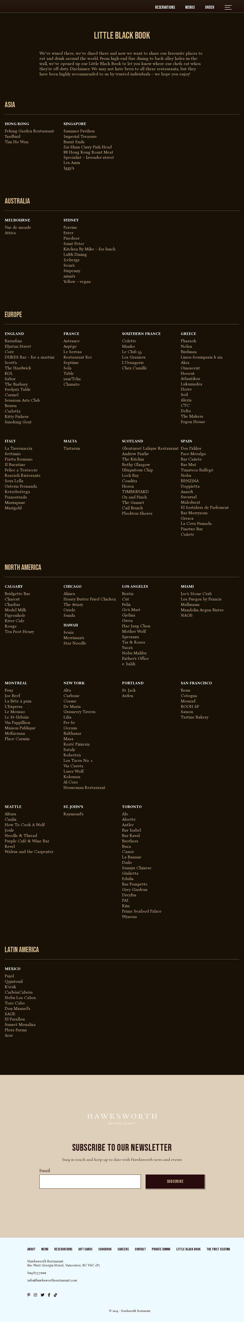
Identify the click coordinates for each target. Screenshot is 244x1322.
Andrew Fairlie (135, 453)
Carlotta (13, 411)
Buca (126, 846)
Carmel (11, 394)
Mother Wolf (134, 631)
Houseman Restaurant (84, 787)
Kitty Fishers (17, 416)
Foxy (9, 690)
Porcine (70, 227)
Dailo (127, 862)
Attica (10, 232)
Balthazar (72, 733)
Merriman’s (73, 637)
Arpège (70, 346)
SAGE (10, 1013)
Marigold (13, 507)
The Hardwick (18, 368)
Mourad (188, 701)
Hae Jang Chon (136, 625)
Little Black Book (188, 1249)
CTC (185, 405)
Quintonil (14, 981)
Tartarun (71, 448)
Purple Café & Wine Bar (27, 841)
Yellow (69, 281)
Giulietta (130, 873)
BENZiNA (190, 480)
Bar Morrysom (194, 512)
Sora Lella (14, 480)
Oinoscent (190, 368)
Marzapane (15, 502)
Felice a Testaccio (21, 470)
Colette (129, 340)
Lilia (67, 717)
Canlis (11, 819)
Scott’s (11, 362)
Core (9, 351)
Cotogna (189, 695)
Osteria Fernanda (21, 486)
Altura (10, 813)
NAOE (187, 615)
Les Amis (71, 162)
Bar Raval (131, 835)
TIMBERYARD (135, 491)
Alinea (69, 593)
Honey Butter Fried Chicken (89, 599)
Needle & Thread (21, 835)
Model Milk (15, 609)
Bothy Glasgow (136, 464)
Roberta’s (72, 755)
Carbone (71, 695)
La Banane (131, 857)
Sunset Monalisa (20, 1024)
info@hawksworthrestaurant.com (52, 1280)
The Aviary (73, 604)
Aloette (129, 819)
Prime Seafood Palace (142, 911)
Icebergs (71, 259)
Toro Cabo (15, 1003)
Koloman (71, 776)
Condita (129, 480)
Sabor (10, 378)
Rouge (11, 626)
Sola (67, 368)
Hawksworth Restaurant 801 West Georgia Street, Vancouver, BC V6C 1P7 (63, 1263)
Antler (128, 824)
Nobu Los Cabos (20, 997)
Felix (126, 604)
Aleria (186, 400)
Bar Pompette (134, 884)
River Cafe (14, 620)
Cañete (187, 534)
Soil (184, 394)
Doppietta (190, 486)
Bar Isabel (131, 830)
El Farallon (15, 1019)
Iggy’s (68, 168)
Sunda (69, 615)
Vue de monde (18, 227)
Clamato (71, 384)
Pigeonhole (15, 615)
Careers (123, 1249)
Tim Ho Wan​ (16, 141)
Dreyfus (129, 895)
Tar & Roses (133, 642)
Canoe (128, 851)
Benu (185, 690)
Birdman (189, 351)
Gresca (187, 518)
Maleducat (190, 502)
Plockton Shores (137, 513)
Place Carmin (17, 738)
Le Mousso (15, 711)
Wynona (129, 916)
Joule (9, 830)
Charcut (12, 599)
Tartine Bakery (194, 717)
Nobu (186, 475)
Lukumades (191, 384)
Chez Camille (134, 368)
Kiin (126, 905)
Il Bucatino (15, 464)
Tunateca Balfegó (197, 470)
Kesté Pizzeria (76, 744)
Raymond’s (73, 813)
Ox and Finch (134, 497)
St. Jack (129, 690)
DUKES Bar (15, 357)
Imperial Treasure (80, 136)
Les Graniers (134, 357)
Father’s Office (135, 658)
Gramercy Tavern (79, 711)
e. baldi (128, 663)
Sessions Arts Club (22, 400)
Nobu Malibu (134, 653)
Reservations (165, 7)
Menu (44, 1249)
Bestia (128, 593)
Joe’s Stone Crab (196, 593)
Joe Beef (12, 695)
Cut (125, 599)
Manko (128, 346)
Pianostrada (16, 497)
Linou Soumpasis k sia (202, 357)
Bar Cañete (191, 459)
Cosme (69, 701)
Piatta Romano (19, 459)
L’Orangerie (133, 362)
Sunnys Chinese (136, 867)
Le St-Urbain (17, 717)
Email (44, 1170)
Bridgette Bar (17, 593)
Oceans (70, 727)
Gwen (127, 620)
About (31, 1249)
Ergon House (193, 421)
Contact (140, 1249)
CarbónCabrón (19, 992)
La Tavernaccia (18, 448)
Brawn (11, 405)
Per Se (69, 722)
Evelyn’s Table (18, 389)
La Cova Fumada (196, 523)
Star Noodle (74, 643)
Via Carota (73, 765)
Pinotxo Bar (192, 528)
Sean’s (69, 265)
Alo (125, 813)
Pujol (9, 976)
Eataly (69, 749)
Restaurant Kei (77, 357)
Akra (185, 362)
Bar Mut (188, 464)
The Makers (192, 416)
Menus (190, 7)
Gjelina (128, 615)
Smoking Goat (18, 421)
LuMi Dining (75, 254)
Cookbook (105, 1249)
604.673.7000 (36, 1273)
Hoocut (188, 373)
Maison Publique (20, 727)
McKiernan (15, 733)
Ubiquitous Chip (137, 470)
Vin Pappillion (17, 722)
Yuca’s (127, 647)
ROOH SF (190, 706)
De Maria (72, 706)
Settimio (13, 453)
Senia (68, 632)
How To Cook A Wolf (25, 824)
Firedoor (71, 238)
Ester (68, 232)
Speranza (130, 636)
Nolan (186, 346)
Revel (10, 846)
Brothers (130, 841)
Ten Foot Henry (19, 631)
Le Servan (72, 351)
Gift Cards (85, 1249)
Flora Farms (16, 1029)
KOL (9, 373)
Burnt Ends (73, 141)
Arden (127, 695)
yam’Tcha (72, 378)
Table (68, 373)
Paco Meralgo (193, 453)
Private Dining (161, 1249)
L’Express (13, 706)
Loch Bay (130, 475)
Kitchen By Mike (78, 249)
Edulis (128, 878)
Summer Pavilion (79, 131)
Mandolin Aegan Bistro (202, 609)
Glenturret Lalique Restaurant (150, 448)
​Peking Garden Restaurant (29, 131)
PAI (125, 900)
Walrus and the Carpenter (29, 851)
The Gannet (133, 502)
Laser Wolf (73, 771)
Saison (187, 711)
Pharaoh (188, 340)
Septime (71, 362)
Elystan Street (18, 346)
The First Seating (218, 1249)
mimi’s (69, 276)
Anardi (187, 491)
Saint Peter (73, 243)
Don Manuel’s (17, 1008)
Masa (68, 738)
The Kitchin (133, 459)
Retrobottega (17, 491)
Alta (67, 690)
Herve (186, 389)
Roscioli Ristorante (23, 475)
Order (209, 7)
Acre (9, 1035)
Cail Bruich (132, 507)
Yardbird (12, 136)
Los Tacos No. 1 (78, 760)
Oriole (69, 609)
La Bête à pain (18, 701)
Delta (186, 410)
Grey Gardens (134, 889)
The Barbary (16, 384)
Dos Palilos (191, 448)
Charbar (12, 604)
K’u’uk (10, 986)
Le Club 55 (132, 351)
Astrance (71, 340)
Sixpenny (71, 270)
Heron (128, 486)
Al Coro (70, 782)
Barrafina (13, 340)
